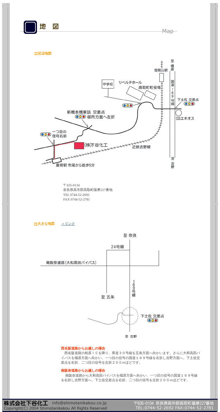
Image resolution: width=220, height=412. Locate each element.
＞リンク (68, 223)
